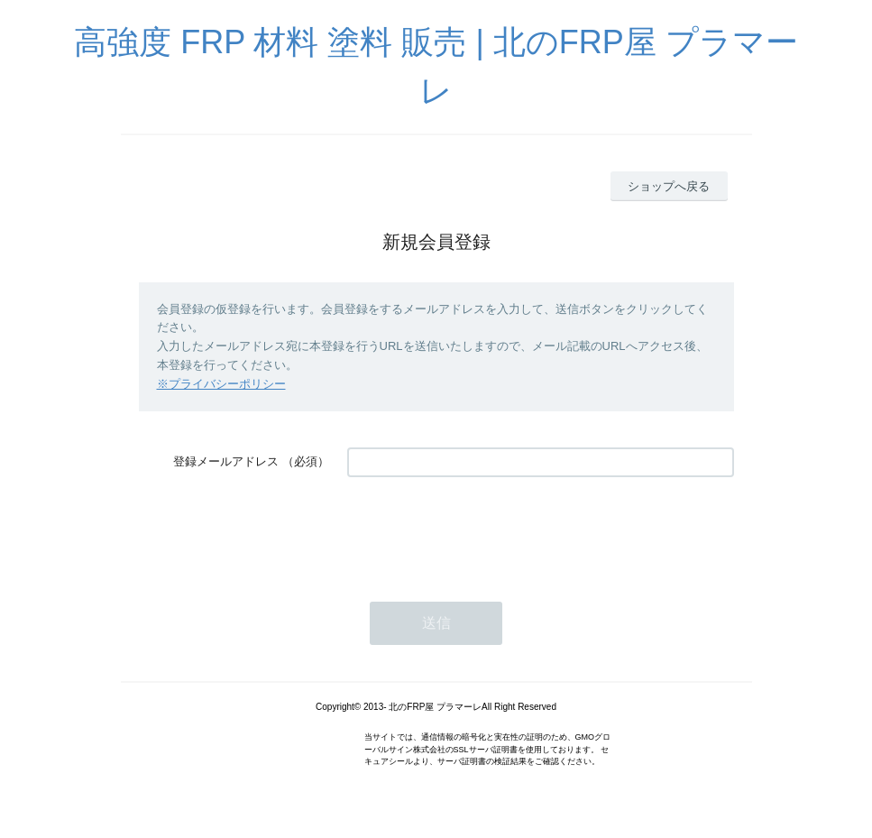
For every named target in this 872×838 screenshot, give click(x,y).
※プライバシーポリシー (221, 384)
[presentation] (484, 530)
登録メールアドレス (226, 461)
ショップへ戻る (669, 186)
